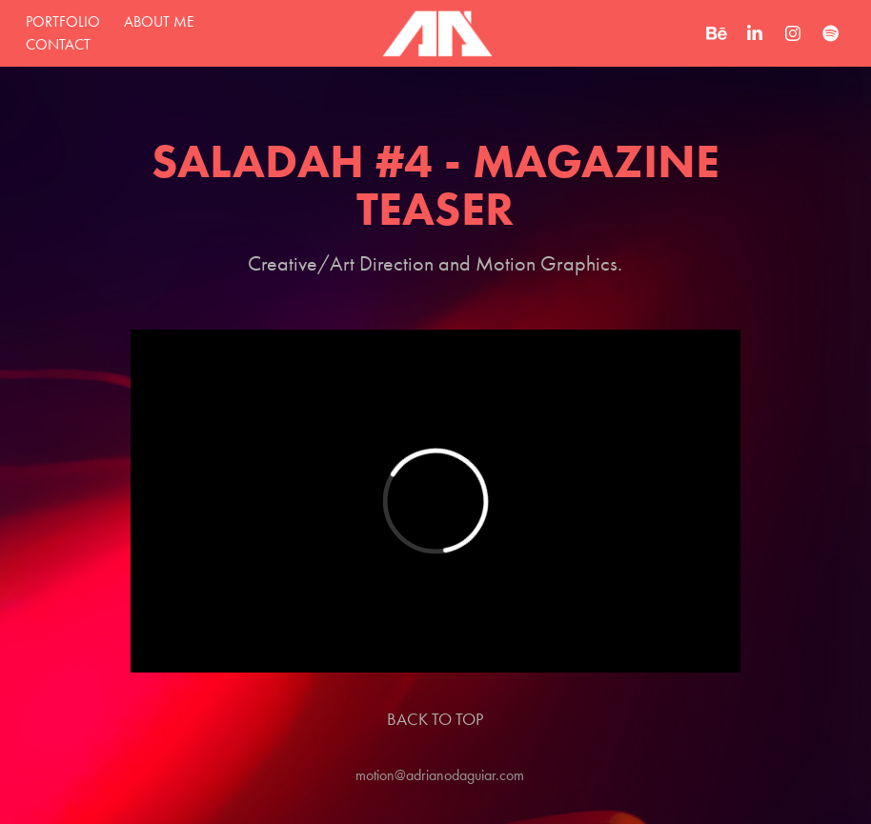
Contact (58, 44)
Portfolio (63, 21)
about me (159, 21)
